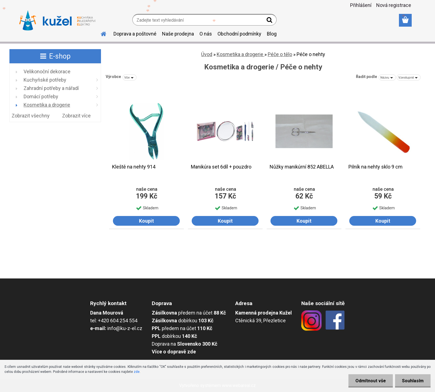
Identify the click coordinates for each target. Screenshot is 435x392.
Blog (272, 34)
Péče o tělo (280, 54)
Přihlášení (360, 5)
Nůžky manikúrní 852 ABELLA (302, 167)
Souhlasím (413, 380)
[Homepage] (100, 33)
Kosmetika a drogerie (240, 54)
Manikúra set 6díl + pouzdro (221, 167)
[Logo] (57, 20)
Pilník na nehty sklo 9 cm (375, 167)
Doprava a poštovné (134, 34)
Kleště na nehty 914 (133, 167)
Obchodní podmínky (239, 34)
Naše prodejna (178, 34)
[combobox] (387, 77)
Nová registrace (393, 5)
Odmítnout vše (370, 380)
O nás (205, 34)
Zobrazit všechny (31, 116)
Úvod (206, 54)
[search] (270, 21)
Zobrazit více (76, 116)
